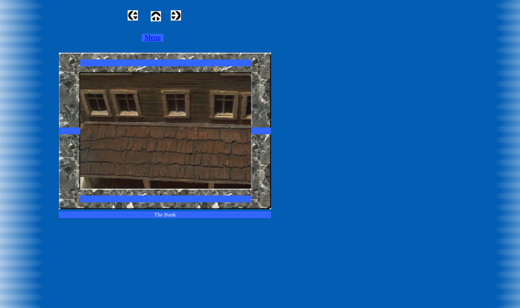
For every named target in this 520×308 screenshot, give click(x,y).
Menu (153, 37)
